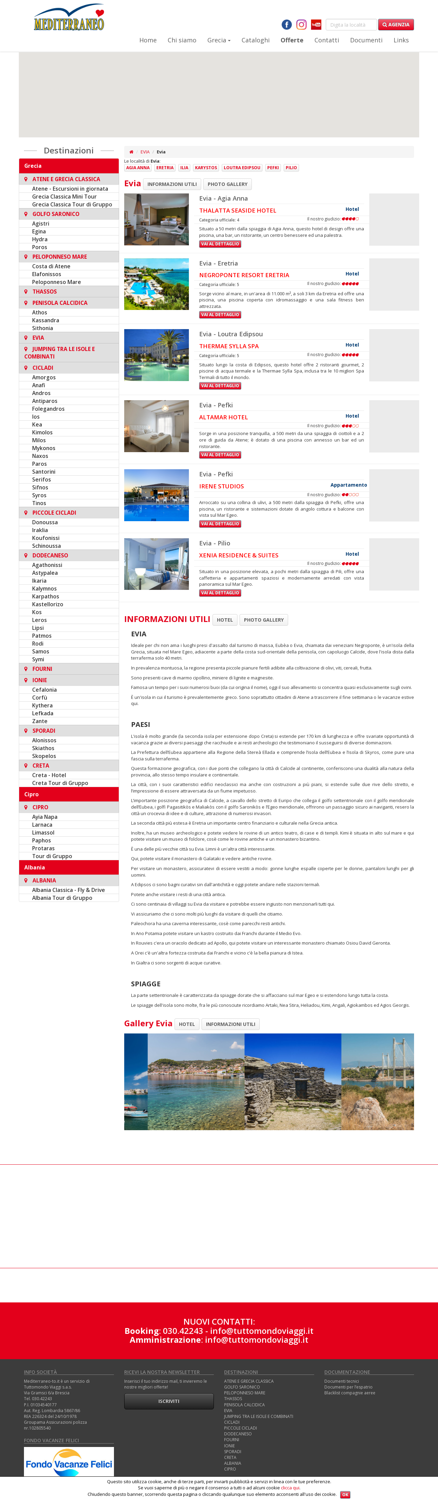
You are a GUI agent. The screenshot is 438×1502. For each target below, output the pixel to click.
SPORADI (232, 1451)
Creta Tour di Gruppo (60, 783)
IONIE (229, 1446)
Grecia (219, 40)
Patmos (42, 635)
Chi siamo (182, 40)
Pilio (291, 168)
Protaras (43, 848)
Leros (39, 620)
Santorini (43, 471)
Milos (39, 440)
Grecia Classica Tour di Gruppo (72, 204)
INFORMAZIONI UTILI (172, 184)
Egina (39, 231)
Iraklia (40, 530)
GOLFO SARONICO (242, 1387)
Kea (37, 424)
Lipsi (38, 628)
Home (148, 40)
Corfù (39, 697)
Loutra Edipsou (242, 168)
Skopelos (44, 756)
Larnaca (42, 824)
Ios (36, 416)
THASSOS (233, 1399)
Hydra (40, 239)
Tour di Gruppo (52, 856)
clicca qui (290, 1488)
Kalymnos (44, 588)
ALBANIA (232, 1463)
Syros (39, 495)
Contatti (326, 40)
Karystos (206, 168)
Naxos (40, 456)
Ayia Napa (44, 817)
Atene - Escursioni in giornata (70, 188)
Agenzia (396, 24)
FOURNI (231, 1440)
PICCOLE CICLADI (240, 1428)
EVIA (145, 152)
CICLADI (232, 1422)
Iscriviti (168, 1401)
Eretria (164, 168)
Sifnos (40, 487)
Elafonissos (46, 274)
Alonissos (44, 740)
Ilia (184, 168)
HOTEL (225, 620)
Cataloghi (256, 40)
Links (401, 40)
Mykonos (43, 448)
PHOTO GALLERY (227, 184)
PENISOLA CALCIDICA (244, 1405)
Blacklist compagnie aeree (349, 1393)
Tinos (39, 503)
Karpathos (45, 596)
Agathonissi (47, 565)
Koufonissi (46, 538)
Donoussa (45, 522)
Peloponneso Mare (56, 282)
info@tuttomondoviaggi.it (261, 1330)
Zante (40, 721)
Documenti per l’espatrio (348, 1387)
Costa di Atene (51, 266)
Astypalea (45, 573)
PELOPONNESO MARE (244, 1393)
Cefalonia (44, 689)
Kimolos (42, 432)
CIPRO (230, 1469)
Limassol (43, 832)
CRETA (230, 1457)
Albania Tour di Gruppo (62, 898)
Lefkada (42, 713)
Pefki (273, 168)
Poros (39, 247)
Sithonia (42, 328)
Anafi (38, 385)
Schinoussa (46, 546)
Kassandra (45, 320)
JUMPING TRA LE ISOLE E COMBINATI (258, 1416)
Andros (41, 393)
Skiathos (43, 748)
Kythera (42, 705)
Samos (40, 651)
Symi (38, 659)
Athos (39, 312)
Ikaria (39, 580)
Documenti (366, 40)
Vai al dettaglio (220, 244)
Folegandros (48, 408)
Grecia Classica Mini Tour (64, 196)
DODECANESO (238, 1434)
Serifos (41, 479)
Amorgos (44, 377)
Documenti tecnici (341, 1381)
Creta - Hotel (49, 775)
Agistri (40, 223)
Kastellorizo (47, 604)
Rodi (37, 643)
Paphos (41, 840)
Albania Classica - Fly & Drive (68, 890)
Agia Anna (138, 168)
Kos (37, 612)
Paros (39, 464)
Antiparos (44, 401)
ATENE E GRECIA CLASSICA (249, 1381)
